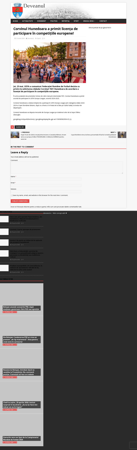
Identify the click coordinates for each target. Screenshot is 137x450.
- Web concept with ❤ (59, 213)
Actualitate (27, 21)
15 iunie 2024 (20, 38)
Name (13, 176)
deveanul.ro (47, 213)
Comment (14, 160)
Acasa (15, 21)
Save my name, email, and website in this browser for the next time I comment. (40, 195)
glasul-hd (20, 127)
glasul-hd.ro (107, 28)
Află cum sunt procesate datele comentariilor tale (64, 207)
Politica (53, 21)
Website (13, 189)
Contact (103, 21)
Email (13, 183)
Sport (76, 21)
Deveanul (30, 38)
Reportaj (65, 21)
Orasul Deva (88, 21)
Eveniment (41, 21)
